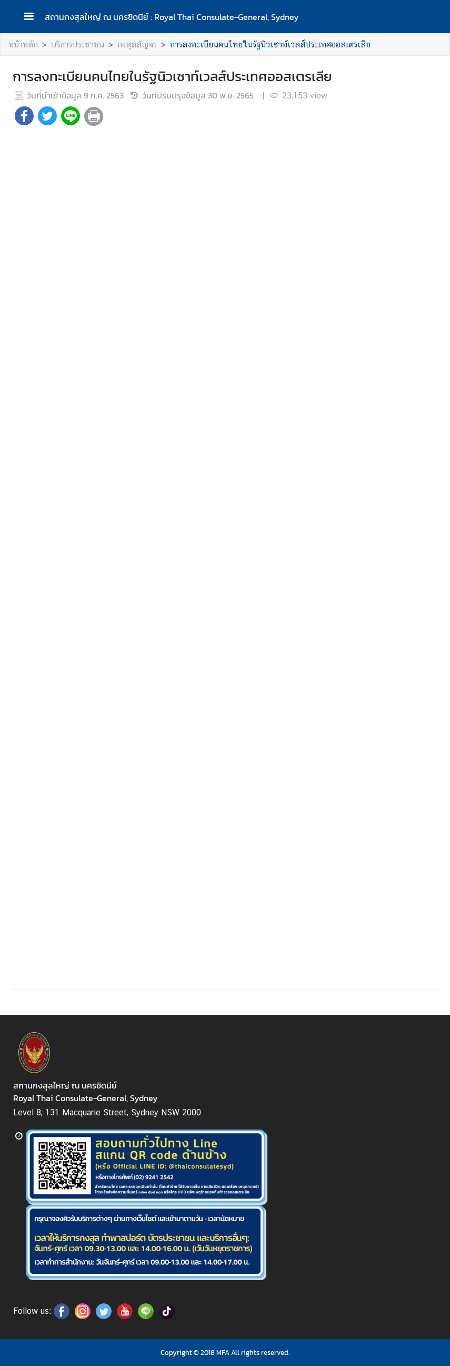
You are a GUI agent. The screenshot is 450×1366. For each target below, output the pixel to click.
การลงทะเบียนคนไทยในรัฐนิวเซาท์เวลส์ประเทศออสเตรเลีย (270, 44)
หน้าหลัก (23, 44)
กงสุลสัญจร (137, 44)
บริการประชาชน (77, 44)
